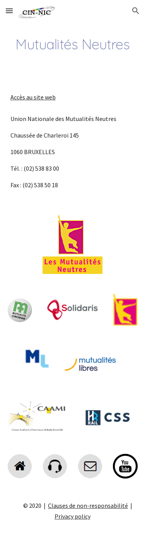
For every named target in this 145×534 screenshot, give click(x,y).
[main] (72, 44)
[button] (9, 10)
